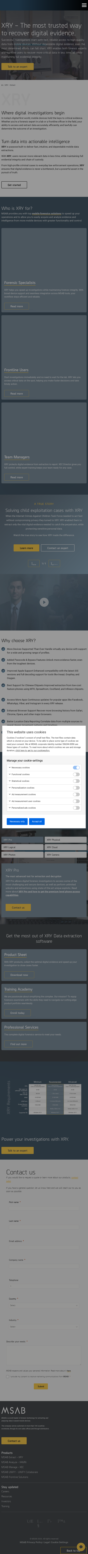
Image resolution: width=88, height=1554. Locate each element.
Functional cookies (19, 774)
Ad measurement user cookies (24, 801)
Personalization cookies (21, 788)
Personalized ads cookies (22, 808)
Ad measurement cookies (22, 794)
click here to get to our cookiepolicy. (32, 750)
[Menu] (84, 5)
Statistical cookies (19, 781)
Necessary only (17, 821)
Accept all (37, 821)
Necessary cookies (19, 767)
